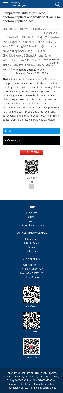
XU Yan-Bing (10, 51)
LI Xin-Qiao (40, 46)
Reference (12, 140)
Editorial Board (31, 243)
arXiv (31, 221)
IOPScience (31, 212)
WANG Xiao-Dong (13, 60)
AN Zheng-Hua (41, 42)
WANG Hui (9, 69)
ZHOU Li (17, 37)
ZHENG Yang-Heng (14, 64)
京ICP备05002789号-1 (45, 380)
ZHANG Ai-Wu (11, 55)
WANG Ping (25, 51)
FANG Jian (9, 42)
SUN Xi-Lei (38, 51)
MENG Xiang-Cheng (38, 64)
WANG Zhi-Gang (13, 46)
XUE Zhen (26, 55)
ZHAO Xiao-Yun (33, 60)
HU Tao (7, 37)
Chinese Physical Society (31, 225)
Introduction (31, 239)
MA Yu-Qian (51, 33)
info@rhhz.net (48, 387)
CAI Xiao (27, 37)
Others (31, 247)
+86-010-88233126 (34, 273)
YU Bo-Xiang (52, 37)
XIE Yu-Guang (23, 42)
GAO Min (28, 46)
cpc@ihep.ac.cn (35, 277)
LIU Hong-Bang (41, 55)
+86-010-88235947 (34, 269)
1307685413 (34, 264)
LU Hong (18, 29)
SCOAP (31, 216)
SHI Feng (8, 29)
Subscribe (31, 251)
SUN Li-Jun (38, 37)
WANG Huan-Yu (34, 29)
